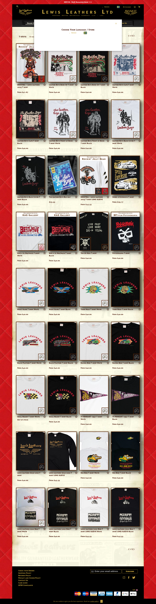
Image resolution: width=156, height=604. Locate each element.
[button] (72, 33)
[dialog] (78, 302)
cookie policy (94, 601)
